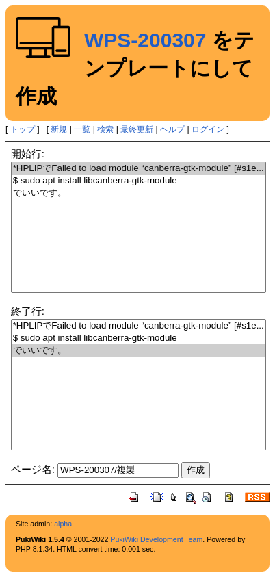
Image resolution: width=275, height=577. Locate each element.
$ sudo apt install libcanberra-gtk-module (138, 181)
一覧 (82, 129)
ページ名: (33, 469)
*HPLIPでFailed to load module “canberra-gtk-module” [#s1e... (138, 168)
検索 (105, 129)
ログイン (208, 129)
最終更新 (136, 129)
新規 (59, 129)
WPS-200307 (145, 40)
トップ (22, 129)
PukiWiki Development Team (156, 539)
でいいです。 (138, 193)
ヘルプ (172, 129)
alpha (63, 524)
